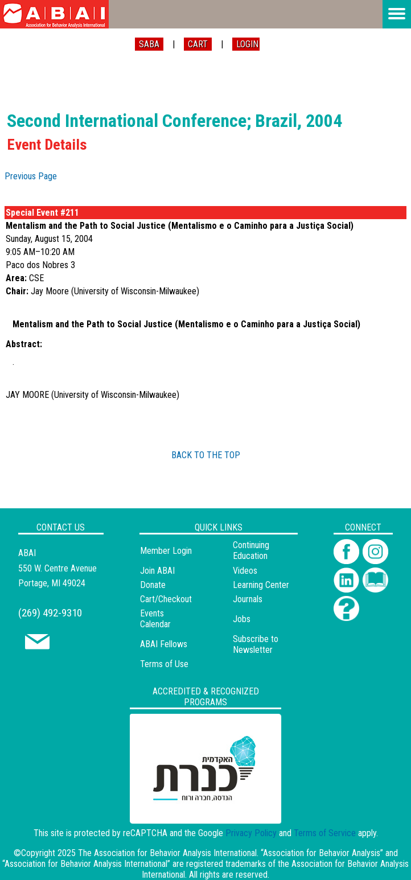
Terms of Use (164, 664)
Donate (153, 584)
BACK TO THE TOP (205, 455)
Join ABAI (157, 570)
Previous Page (31, 176)
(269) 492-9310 (50, 612)
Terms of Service (325, 833)
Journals (247, 599)
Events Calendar (155, 619)
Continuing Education (251, 550)
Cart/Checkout (166, 599)
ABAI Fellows (163, 644)
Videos (245, 570)
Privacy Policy (251, 833)
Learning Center (261, 584)
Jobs (241, 619)
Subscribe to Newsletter (255, 644)
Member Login (166, 550)
